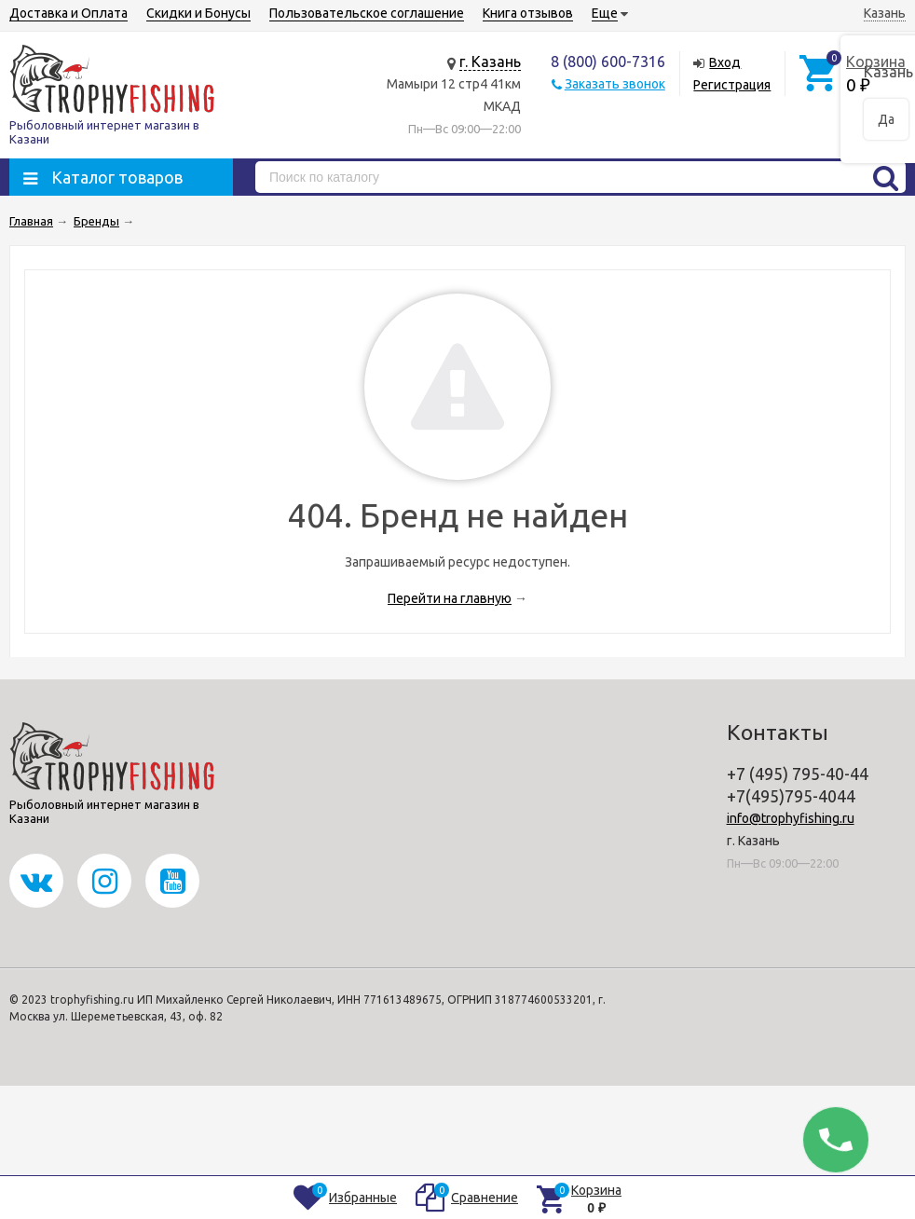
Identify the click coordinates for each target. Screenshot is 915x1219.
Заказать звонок (615, 83)
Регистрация (732, 84)
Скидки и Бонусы (198, 13)
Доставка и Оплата (68, 13)
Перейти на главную (450, 598)
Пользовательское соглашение (366, 13)
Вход (725, 62)
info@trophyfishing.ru (790, 818)
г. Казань (490, 61)
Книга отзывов (528, 13)
